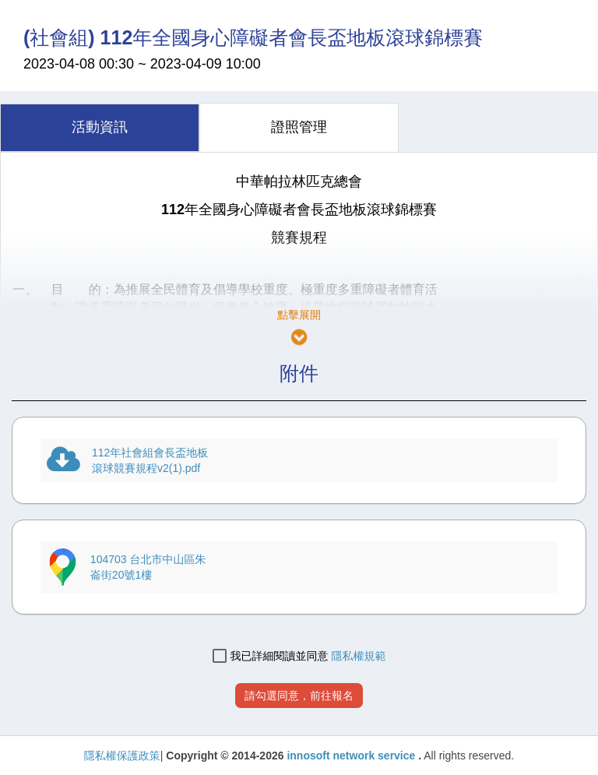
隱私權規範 (358, 656)
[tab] (100, 127)
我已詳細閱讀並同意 (271, 656)
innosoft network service (352, 755)
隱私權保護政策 (122, 755)
